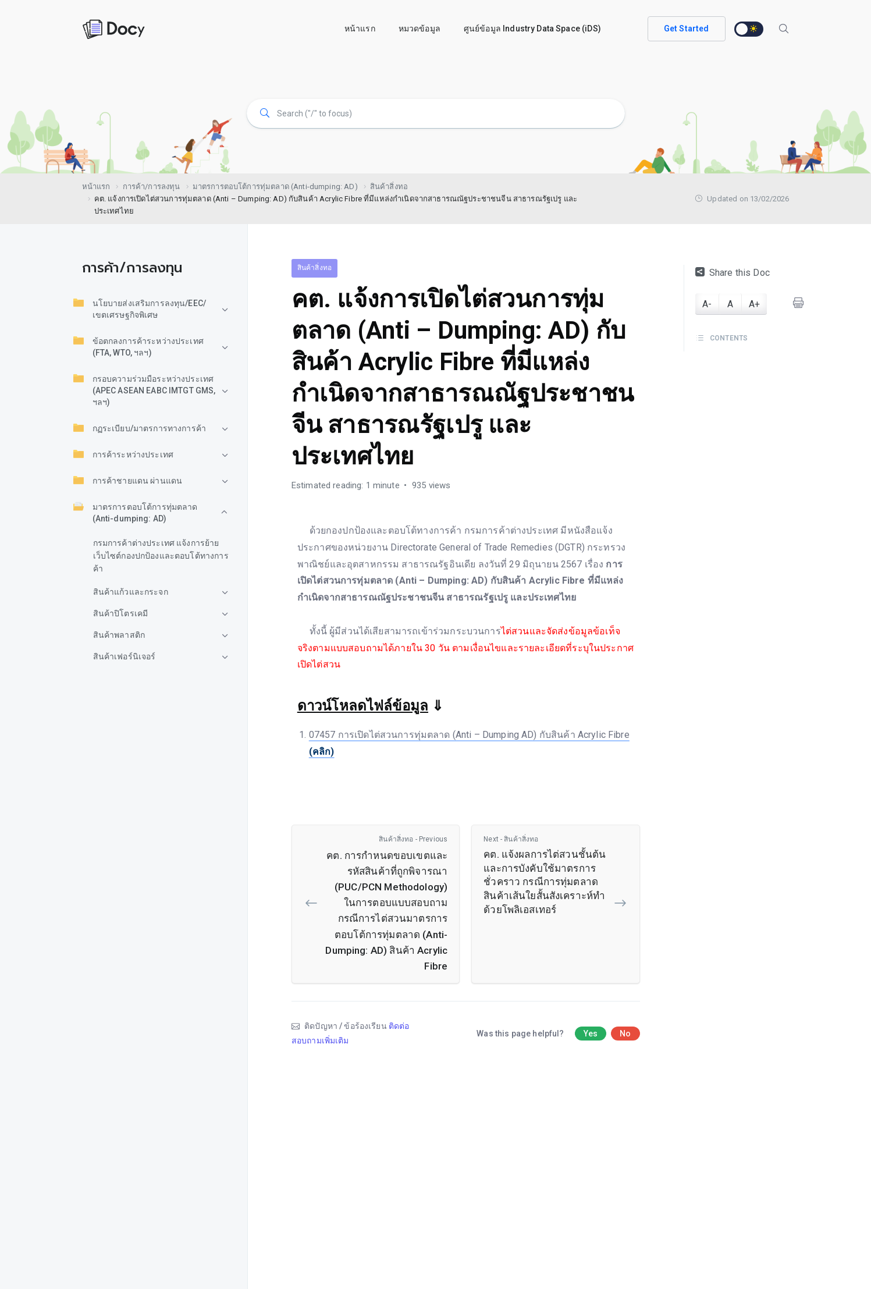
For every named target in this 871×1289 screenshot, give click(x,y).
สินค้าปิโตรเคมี (120, 613)
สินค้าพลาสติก (119, 635)
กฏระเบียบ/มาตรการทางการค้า (140, 427)
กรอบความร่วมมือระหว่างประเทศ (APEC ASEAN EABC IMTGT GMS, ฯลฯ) (144, 390)
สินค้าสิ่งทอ (314, 268)
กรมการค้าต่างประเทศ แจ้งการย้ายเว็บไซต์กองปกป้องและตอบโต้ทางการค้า (161, 555)
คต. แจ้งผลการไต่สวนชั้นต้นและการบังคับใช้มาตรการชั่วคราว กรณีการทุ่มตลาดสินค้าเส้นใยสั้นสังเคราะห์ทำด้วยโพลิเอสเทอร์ (547, 874)
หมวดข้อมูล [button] (419, 28)
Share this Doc (732, 272)
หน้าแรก (359, 28)
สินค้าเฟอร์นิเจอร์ (124, 656)
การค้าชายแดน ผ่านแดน (128, 480)
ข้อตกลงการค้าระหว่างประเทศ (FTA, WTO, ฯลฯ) (138, 346)
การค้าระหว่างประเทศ (123, 454)
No (625, 1033)
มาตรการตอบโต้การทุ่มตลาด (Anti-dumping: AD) (135, 512)
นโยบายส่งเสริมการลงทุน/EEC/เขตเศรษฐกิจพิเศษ (140, 308)
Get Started (686, 28)
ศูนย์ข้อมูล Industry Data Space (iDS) (532, 28)
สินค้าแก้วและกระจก (130, 591)
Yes (591, 1033)
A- (707, 304)
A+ (754, 304)
